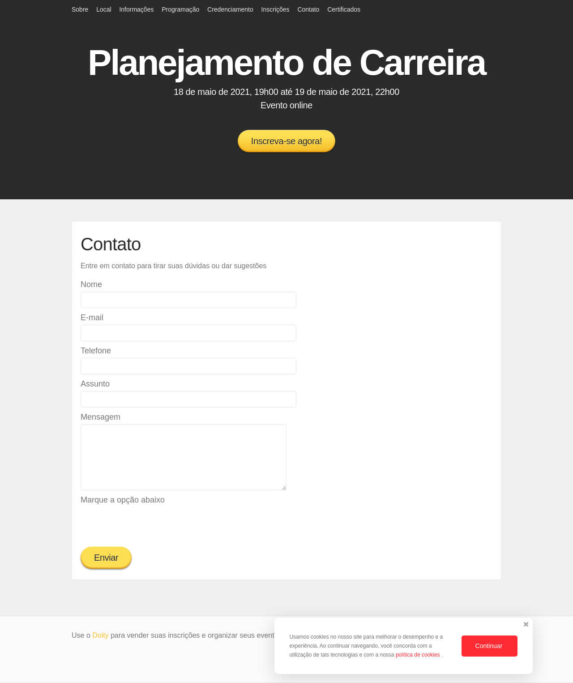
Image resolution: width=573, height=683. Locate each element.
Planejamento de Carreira (286, 62)
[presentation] (149, 524)
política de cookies (418, 655)
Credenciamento (230, 9)
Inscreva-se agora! (286, 141)
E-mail (92, 317)
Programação (180, 9)
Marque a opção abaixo (123, 500)
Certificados (343, 9)
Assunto (95, 384)
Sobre (80, 9)
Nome (91, 284)
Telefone (96, 350)
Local (103, 9)
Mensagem (100, 417)
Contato (308, 9)
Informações (136, 9)
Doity (100, 635)
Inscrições (275, 9)
